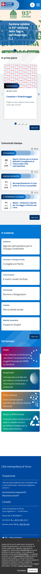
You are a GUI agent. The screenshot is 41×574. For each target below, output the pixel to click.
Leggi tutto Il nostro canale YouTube (20, 278)
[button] (38, 5)
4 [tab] (26, 50)
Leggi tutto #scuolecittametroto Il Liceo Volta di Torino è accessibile (20, 182)
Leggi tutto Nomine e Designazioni (20, 293)
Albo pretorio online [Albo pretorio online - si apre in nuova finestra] (9, 495)
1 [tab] (15, 50)
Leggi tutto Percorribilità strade (20, 308)
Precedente (2, 31)
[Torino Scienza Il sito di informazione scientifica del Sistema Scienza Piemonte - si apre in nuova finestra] (20, 400)
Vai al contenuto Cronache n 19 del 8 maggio (20, 92)
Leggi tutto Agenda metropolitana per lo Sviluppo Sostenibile (20, 246)
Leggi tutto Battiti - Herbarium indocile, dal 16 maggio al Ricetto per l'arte (20, 202)
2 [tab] (19, 50)
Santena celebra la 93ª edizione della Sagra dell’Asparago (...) (19, 31)
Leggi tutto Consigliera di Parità (20, 263)
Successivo (38, 31)
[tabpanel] (20, 31)
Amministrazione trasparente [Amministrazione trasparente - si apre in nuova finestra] (13, 492)
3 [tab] (22, 50)
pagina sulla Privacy (25, 569)
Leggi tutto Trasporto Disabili (20, 324)
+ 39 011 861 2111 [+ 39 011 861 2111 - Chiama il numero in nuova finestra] (19, 520)
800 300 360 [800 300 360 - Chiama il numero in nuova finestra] (23, 524)
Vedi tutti (35, 127)
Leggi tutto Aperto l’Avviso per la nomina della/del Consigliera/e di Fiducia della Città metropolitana (20, 160)
